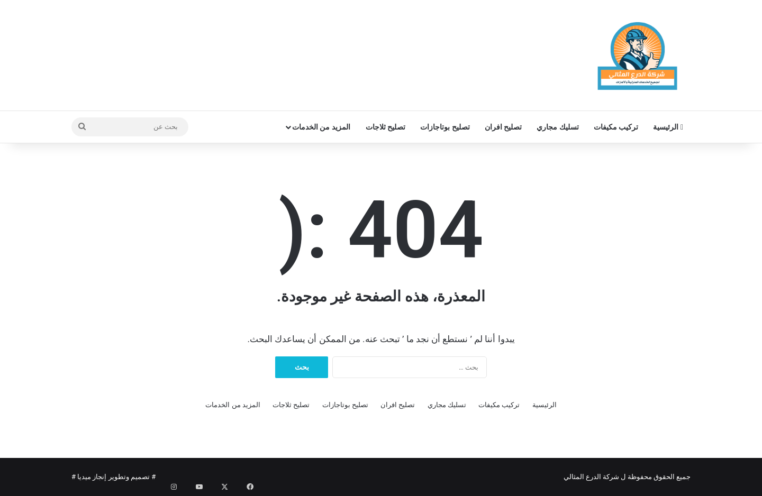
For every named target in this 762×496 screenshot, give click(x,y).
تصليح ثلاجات (385, 127)
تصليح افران (503, 127)
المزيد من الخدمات (321, 127)
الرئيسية (668, 127)
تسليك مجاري (557, 127)
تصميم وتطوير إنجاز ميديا (113, 477)
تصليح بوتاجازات (444, 127)
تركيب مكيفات (616, 127)
